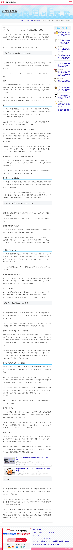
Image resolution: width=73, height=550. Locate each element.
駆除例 (36, 532)
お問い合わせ (36, 544)
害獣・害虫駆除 (37, 529)
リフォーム (36, 535)
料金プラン (42, 532)
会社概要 (61, 541)
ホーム (23, 20)
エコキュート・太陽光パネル (40, 541)
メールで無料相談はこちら (17, 540)
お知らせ (67, 541)
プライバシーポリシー (53, 544)
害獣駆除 (37, 20)
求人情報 (43, 544)
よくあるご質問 (53, 541)
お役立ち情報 (30, 20)
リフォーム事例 (38, 538)
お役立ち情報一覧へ (64, 110)
